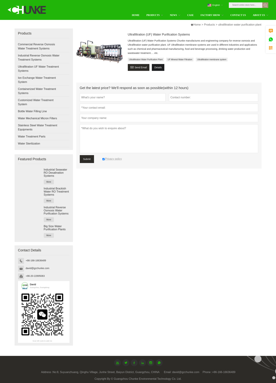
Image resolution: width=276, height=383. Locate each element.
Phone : (207, 372)
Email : (168, 372)
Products (209, 24)
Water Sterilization (29, 143)
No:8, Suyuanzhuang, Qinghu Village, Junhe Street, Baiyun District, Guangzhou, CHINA (106, 372)
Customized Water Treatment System (36, 102)
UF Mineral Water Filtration (180, 59)
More (48, 182)
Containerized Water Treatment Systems (37, 91)
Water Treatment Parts (31, 136)
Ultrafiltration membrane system (211, 59)
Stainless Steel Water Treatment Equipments (37, 127)
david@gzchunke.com (37, 268)
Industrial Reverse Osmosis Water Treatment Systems (39, 57)
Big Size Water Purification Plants (55, 228)
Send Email (138, 67)
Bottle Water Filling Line (32, 111)
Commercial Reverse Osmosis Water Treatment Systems (36, 46)
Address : (47, 372)
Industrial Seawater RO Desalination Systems (55, 172)
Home (197, 24)
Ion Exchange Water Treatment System (37, 79)
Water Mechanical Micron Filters (37, 118)
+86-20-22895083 (35, 276)
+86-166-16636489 (36, 260)
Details (158, 67)
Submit (87, 159)
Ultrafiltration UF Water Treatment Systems (38, 68)
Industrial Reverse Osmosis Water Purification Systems (56, 210)
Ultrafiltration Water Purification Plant (146, 59)
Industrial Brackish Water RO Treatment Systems (56, 191)
